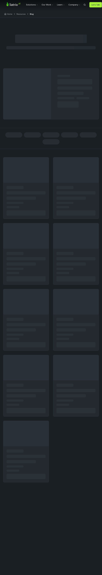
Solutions (32, 4)
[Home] (8, 14)
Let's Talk (96, 5)
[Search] (84, 4)
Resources (21, 14)
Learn (61, 4)
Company (74, 4)
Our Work (47, 4)
